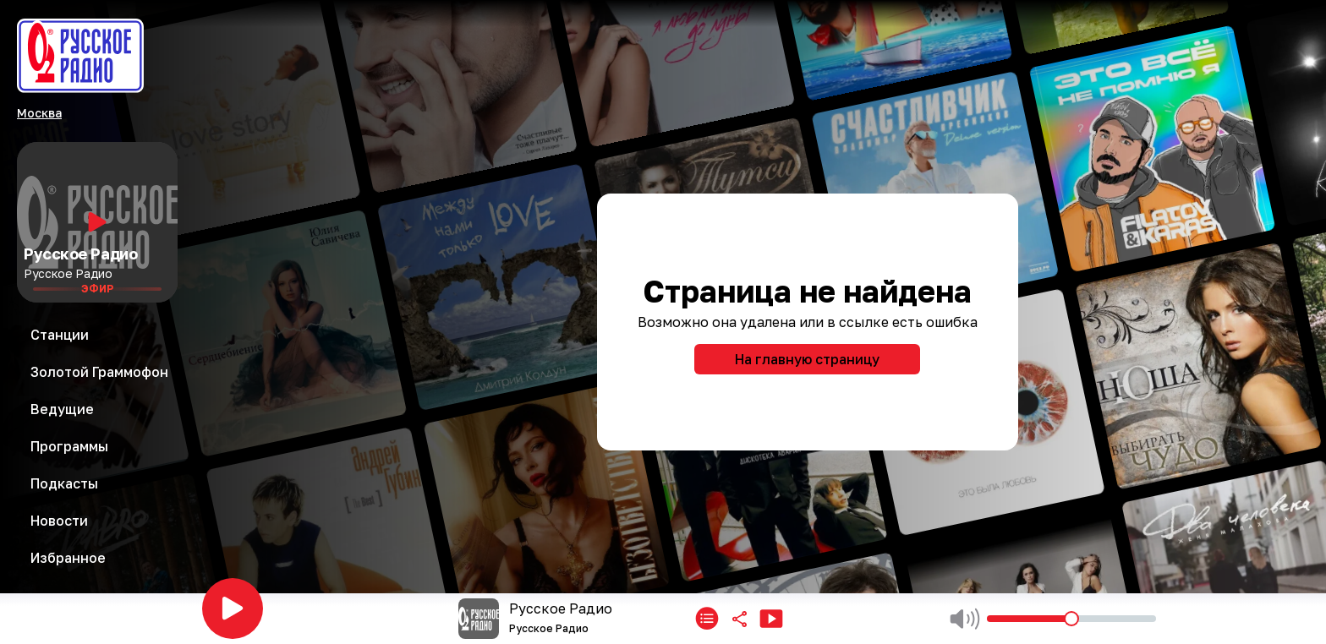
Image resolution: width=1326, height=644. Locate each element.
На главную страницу (807, 359)
